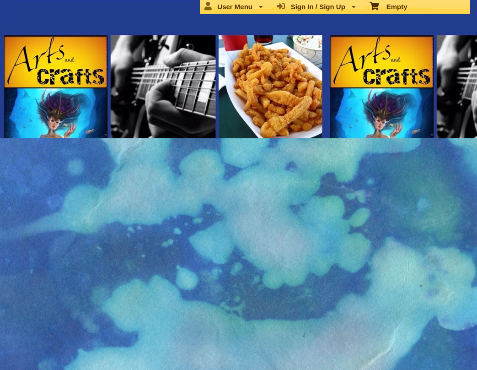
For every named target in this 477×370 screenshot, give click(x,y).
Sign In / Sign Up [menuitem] (316, 6)
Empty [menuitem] (388, 6)
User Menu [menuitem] (233, 6)
